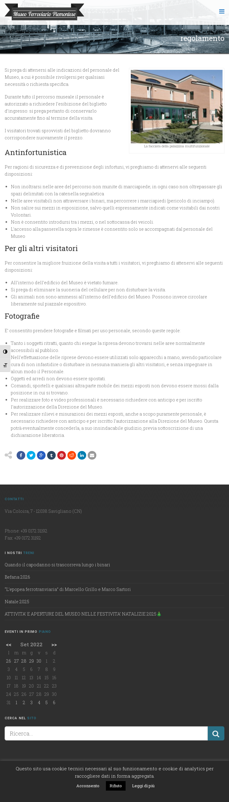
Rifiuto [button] (116, 785)
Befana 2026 (17, 577)
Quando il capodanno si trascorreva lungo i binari (57, 565)
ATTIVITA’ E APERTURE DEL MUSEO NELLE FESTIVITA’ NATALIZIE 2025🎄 (83, 614)
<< (8, 644)
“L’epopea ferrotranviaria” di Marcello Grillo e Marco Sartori (68, 589)
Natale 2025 (17, 601)
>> (54, 644)
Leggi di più (143, 785)
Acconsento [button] (87, 785)
